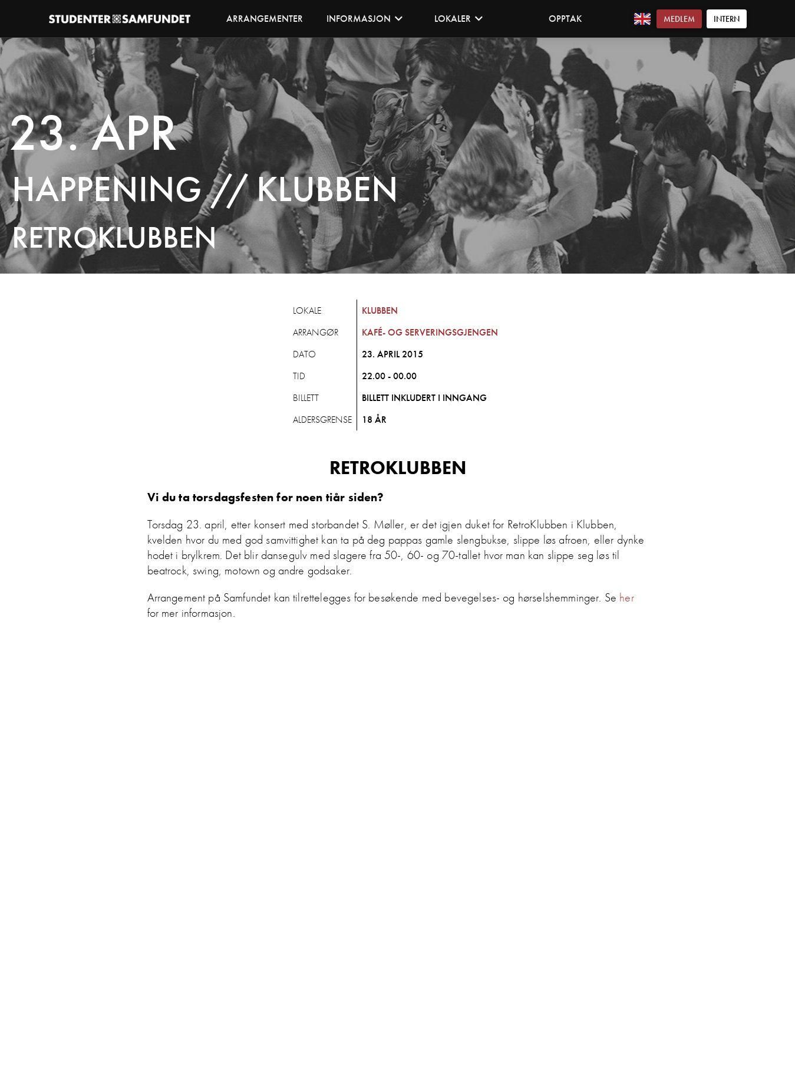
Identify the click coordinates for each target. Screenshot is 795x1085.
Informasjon (364, 18)
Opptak (565, 18)
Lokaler (458, 18)
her (626, 597)
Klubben (380, 310)
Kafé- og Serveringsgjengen (430, 332)
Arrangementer (264, 18)
